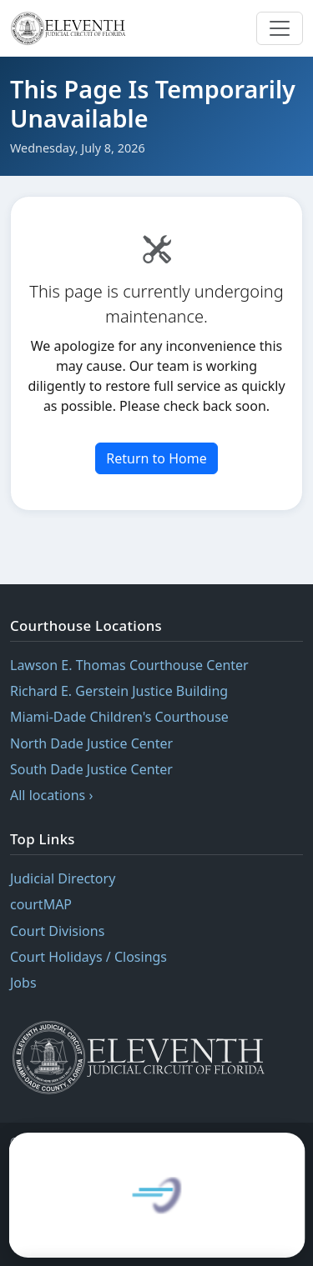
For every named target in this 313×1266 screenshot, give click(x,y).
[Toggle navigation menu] (279, 28)
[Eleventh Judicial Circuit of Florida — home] (70, 28)
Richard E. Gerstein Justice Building (119, 691)
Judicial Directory (62, 878)
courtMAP (41, 904)
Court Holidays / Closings (88, 957)
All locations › (51, 795)
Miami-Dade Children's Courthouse (119, 717)
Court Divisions (57, 931)
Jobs (23, 982)
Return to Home (156, 458)
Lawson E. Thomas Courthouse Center (129, 665)
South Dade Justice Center (91, 769)
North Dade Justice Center (91, 743)
